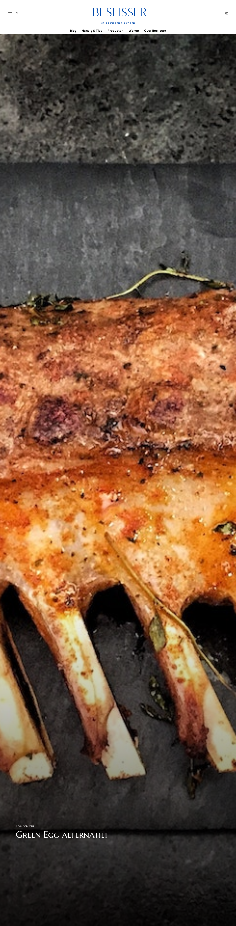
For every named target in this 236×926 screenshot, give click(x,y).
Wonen (134, 30)
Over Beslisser (155, 30)
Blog (73, 30)
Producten (115, 30)
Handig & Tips (92, 30)
